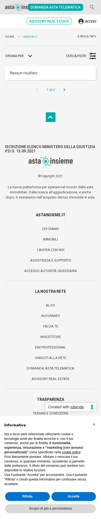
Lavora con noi (50, 250)
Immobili (50, 239)
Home (9, 37)
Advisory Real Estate (49, 21)
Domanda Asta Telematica (55, 7)
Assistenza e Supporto (50, 260)
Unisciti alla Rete (50, 358)
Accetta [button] (73, 496)
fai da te (50, 326)
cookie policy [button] (71, 452)
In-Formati (50, 316)
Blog (50, 305)
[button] (94, 424)
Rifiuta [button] (27, 496)
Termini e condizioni (50, 413)
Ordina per (14, 56)
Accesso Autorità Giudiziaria (50, 271)
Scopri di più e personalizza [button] (50, 508)
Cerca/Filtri (76, 56)
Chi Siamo (50, 229)
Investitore (50, 337)
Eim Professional (50, 347)
